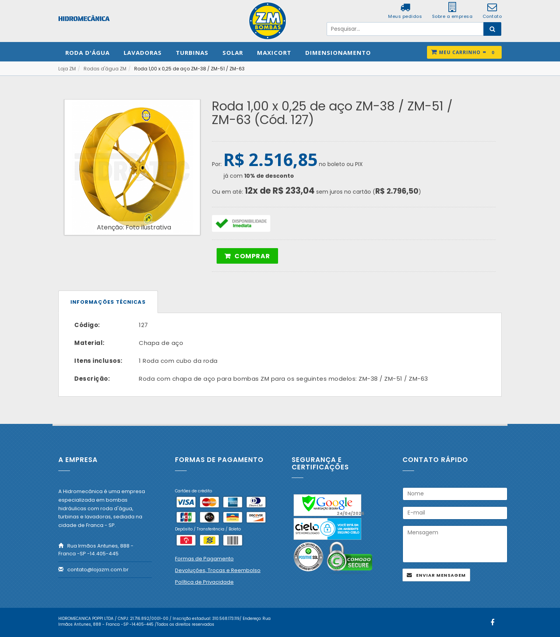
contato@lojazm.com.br (98, 569)
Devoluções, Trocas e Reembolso (218, 570)
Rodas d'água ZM (105, 68)
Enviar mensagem (441, 575)
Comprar (252, 256)
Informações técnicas (108, 302)
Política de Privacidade (204, 582)
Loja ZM (67, 68)
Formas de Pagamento (204, 558)
